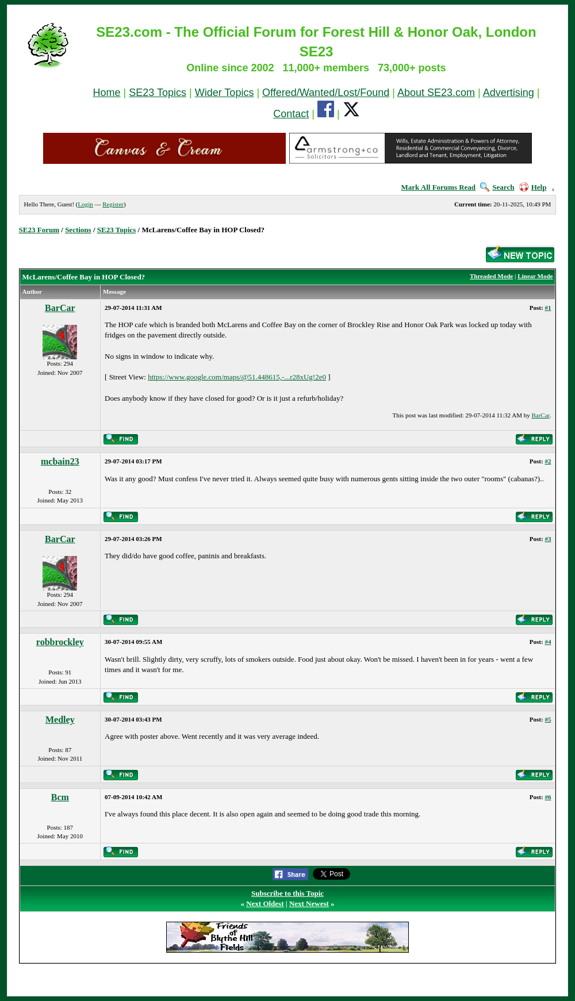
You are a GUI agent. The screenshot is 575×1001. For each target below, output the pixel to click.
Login (85, 204)
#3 (548, 538)
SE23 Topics (157, 92)
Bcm (60, 797)
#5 (548, 719)
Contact (291, 114)
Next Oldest (264, 903)
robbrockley (60, 642)
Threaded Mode (491, 276)
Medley (60, 719)
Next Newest (309, 903)
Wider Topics (224, 92)
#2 (548, 461)
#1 (548, 307)
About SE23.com (436, 92)
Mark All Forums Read (438, 187)
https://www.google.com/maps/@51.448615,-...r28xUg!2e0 (237, 377)
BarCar (60, 308)
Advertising (508, 92)
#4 (548, 641)
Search (497, 187)
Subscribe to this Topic (287, 893)
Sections (78, 229)
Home (107, 92)
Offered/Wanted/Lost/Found (325, 92)
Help (533, 187)
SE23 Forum (39, 229)
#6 (548, 796)
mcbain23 (60, 461)
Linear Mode (535, 276)
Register (113, 204)
